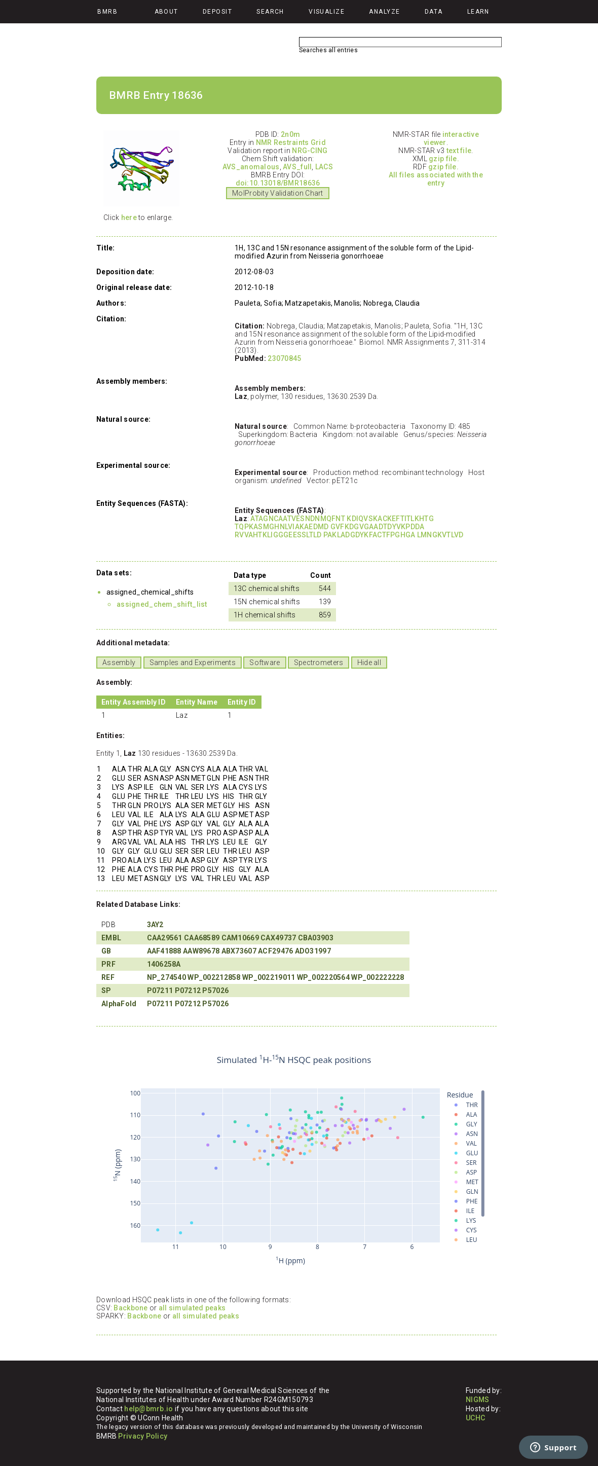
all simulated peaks (192, 1308)
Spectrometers (319, 662)
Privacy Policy (142, 1436)
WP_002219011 (268, 977)
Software (264, 662)
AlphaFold (119, 1004)
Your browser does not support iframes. (294, 1160)
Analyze (384, 11)
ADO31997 (313, 951)
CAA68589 (201, 938)
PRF (108, 964)
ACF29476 (275, 951)
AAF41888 (164, 951)
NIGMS (477, 1400)
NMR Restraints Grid (291, 142)
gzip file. (444, 159)
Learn (478, 11)
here (129, 217)
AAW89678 (201, 951)
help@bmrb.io (148, 1409)
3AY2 (155, 925)
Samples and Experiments (193, 662)
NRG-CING (309, 150)
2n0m (290, 134)
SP (106, 990)
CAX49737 (278, 938)
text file (459, 150)
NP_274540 (166, 977)
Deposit (217, 11)
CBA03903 (315, 938)
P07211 (160, 990)
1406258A (164, 964)
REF (108, 977)
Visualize (327, 11)
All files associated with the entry (436, 179)
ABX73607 (238, 951)
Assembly (118, 662)
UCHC (475, 1418)
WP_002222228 (377, 977)
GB (106, 951)
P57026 (215, 990)
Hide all (369, 662)
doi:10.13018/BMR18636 (278, 183)
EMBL (111, 938)
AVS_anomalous (251, 167)
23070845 (284, 358)
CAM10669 (240, 938)
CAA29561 (164, 938)
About (166, 11)
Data (434, 11)
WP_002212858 (214, 977)
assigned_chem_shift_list (162, 604)
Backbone (130, 1308)
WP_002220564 (323, 977)
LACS (324, 167)
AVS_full (297, 167)
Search (270, 11)
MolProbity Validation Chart (277, 193)
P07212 (188, 990)
